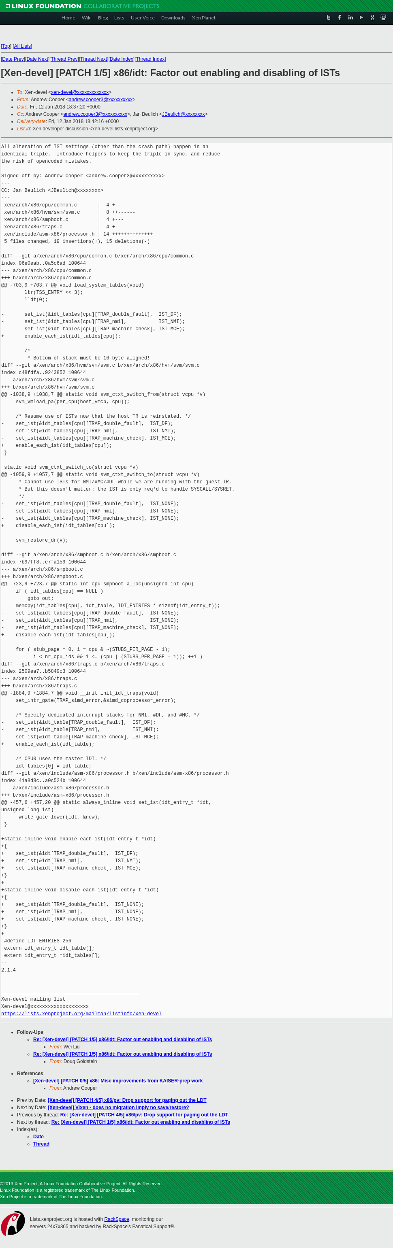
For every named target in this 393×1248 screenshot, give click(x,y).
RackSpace (116, 1219)
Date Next (37, 59)
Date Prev (12, 59)
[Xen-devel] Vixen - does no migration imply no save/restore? (118, 1107)
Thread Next (93, 59)
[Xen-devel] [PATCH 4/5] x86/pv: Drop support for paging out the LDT (127, 1100)
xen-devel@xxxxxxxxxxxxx (80, 92)
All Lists (22, 46)
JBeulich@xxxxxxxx (183, 114)
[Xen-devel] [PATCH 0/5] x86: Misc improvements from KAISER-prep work (118, 1081)
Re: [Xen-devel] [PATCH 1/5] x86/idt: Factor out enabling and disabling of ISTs (122, 1039)
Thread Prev (64, 59)
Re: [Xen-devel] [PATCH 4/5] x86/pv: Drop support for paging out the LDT (144, 1115)
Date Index (121, 59)
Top (6, 46)
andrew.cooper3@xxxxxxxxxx (101, 99)
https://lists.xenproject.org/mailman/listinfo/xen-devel (81, 1013)
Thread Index (150, 59)
